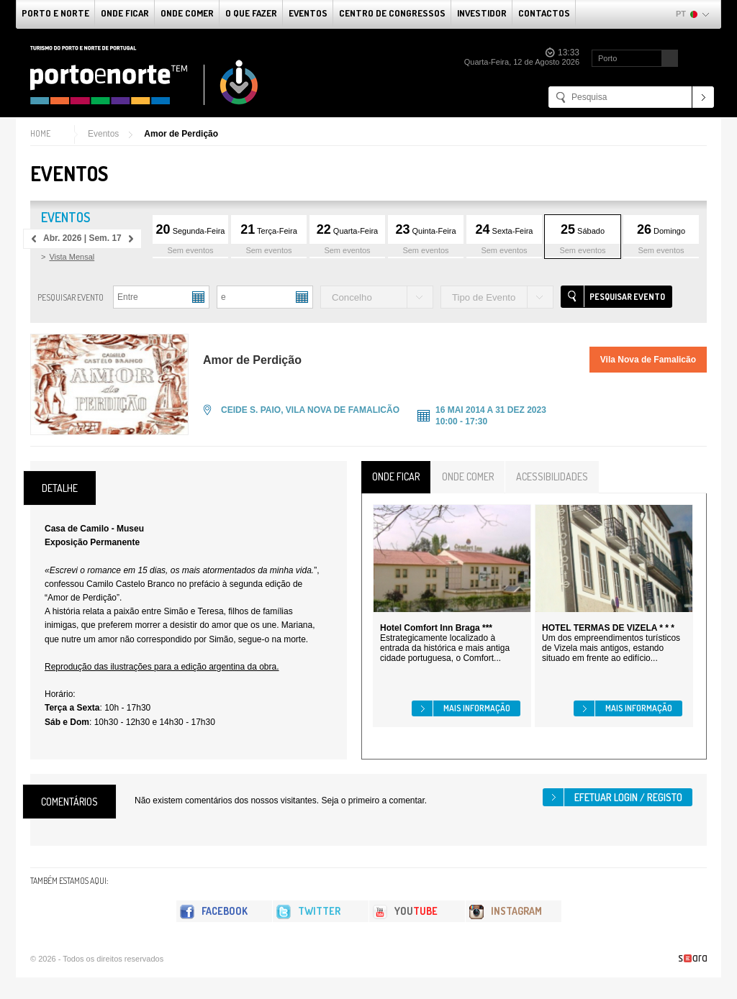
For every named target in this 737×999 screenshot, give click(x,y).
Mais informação (476, 708)
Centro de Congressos (392, 13)
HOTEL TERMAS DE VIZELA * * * (608, 628)
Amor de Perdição (181, 134)
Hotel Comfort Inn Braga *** (436, 628)
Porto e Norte (55, 13)
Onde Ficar (125, 13)
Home (40, 133)
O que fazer (251, 13)
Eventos (308, 13)
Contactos (544, 13)
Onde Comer (187, 13)
